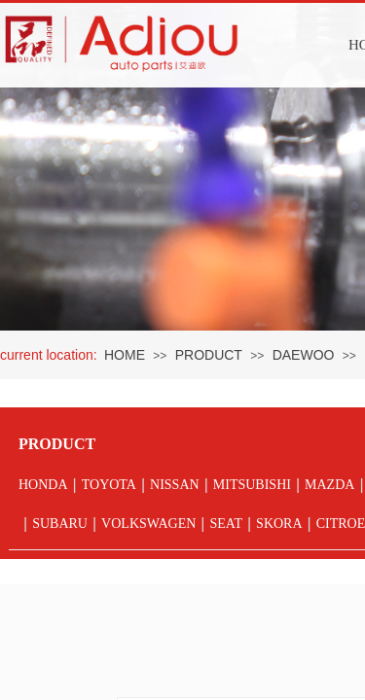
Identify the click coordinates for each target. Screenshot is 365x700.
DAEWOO (304, 355)
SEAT (225, 523)
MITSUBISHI (252, 484)
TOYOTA (109, 484)
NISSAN (175, 484)
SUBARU (60, 523)
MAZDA (329, 484)
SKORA (279, 523)
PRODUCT (208, 355)
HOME (124, 355)
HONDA (43, 484)
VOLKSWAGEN (148, 523)
